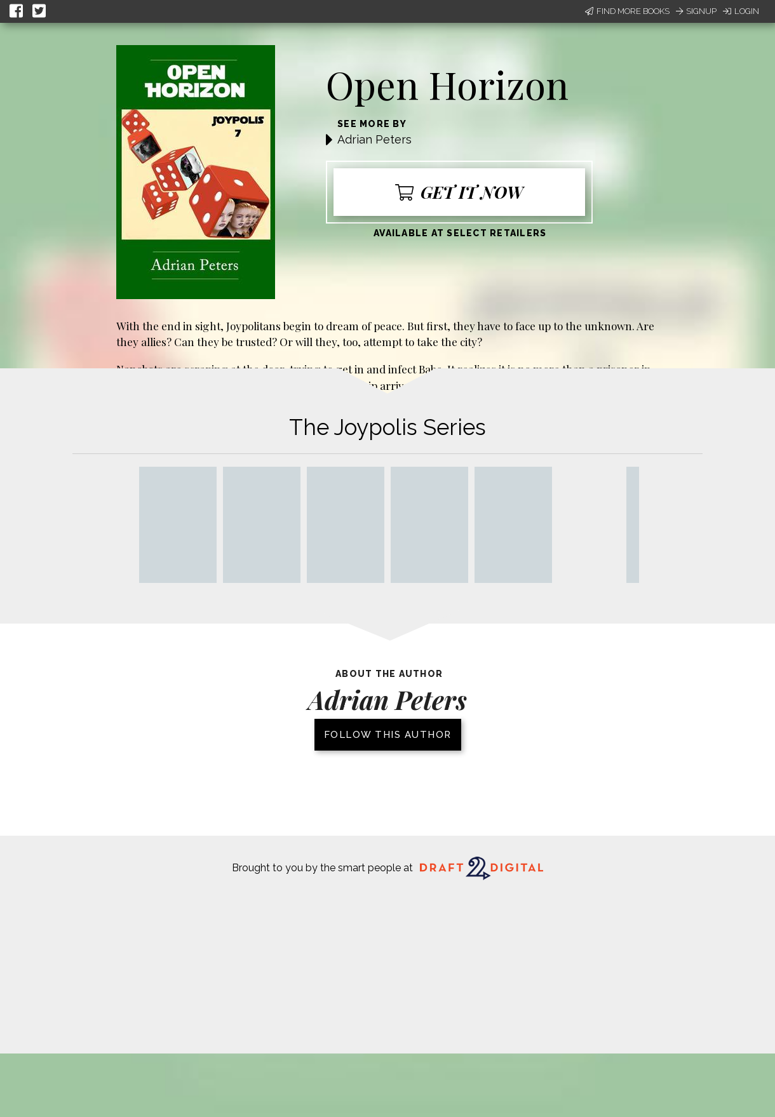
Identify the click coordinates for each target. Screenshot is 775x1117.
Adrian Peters (374, 139)
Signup (696, 11)
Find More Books (627, 11)
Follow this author (388, 734)
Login (741, 11)
